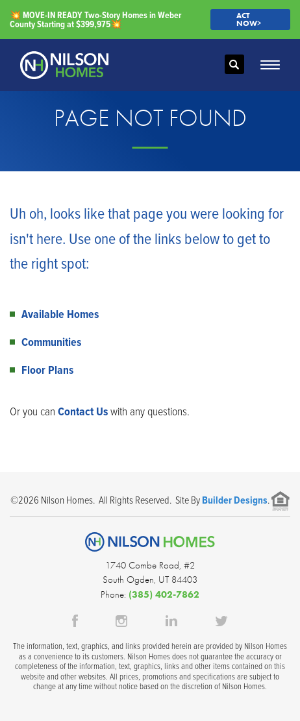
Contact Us (83, 411)
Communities (51, 342)
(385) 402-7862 (164, 594)
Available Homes (60, 314)
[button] (234, 65)
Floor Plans (47, 369)
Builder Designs (235, 500)
